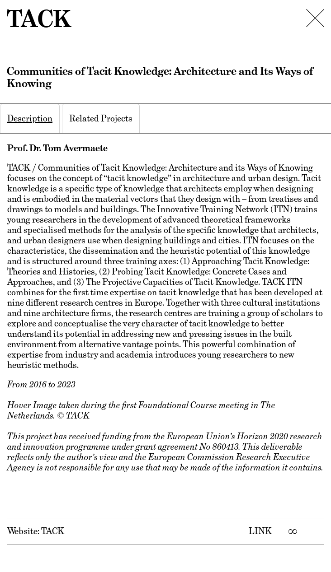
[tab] (30, 118)
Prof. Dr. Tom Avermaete (57, 148)
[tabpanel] (165, 343)
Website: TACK (35, 531)
